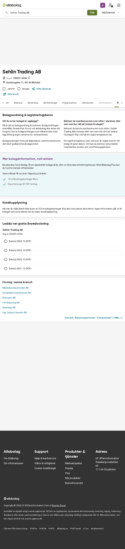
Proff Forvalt (75, 529)
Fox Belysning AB (11, 302)
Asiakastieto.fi (97, 529)
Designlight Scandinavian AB (16, 293)
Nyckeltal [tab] (33, 102)
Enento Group (59, 505)
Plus (67, 473)
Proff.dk (42, 529)
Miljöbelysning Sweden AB (15, 288)
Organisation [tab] (69, 102)
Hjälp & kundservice (45, 458)
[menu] (119, 5)
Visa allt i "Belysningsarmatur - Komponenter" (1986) (94, 318)
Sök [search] (92, 12)
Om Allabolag (11, 458)
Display (69, 468)
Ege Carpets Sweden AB (14, 312)
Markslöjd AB (9, 307)
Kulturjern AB (9, 297)
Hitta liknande (41, 88)
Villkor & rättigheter (45, 463)
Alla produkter (72, 478)
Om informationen (13, 463)
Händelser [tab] (88, 102)
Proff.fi (51, 529)
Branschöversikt (74, 483)
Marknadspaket (73, 463)
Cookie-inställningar (45, 468)
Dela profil (11, 94)
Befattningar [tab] (50, 102)
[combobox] (47, 13)
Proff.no (33, 529)
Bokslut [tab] (18, 102)
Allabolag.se (62, 529)
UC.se (85, 529)
